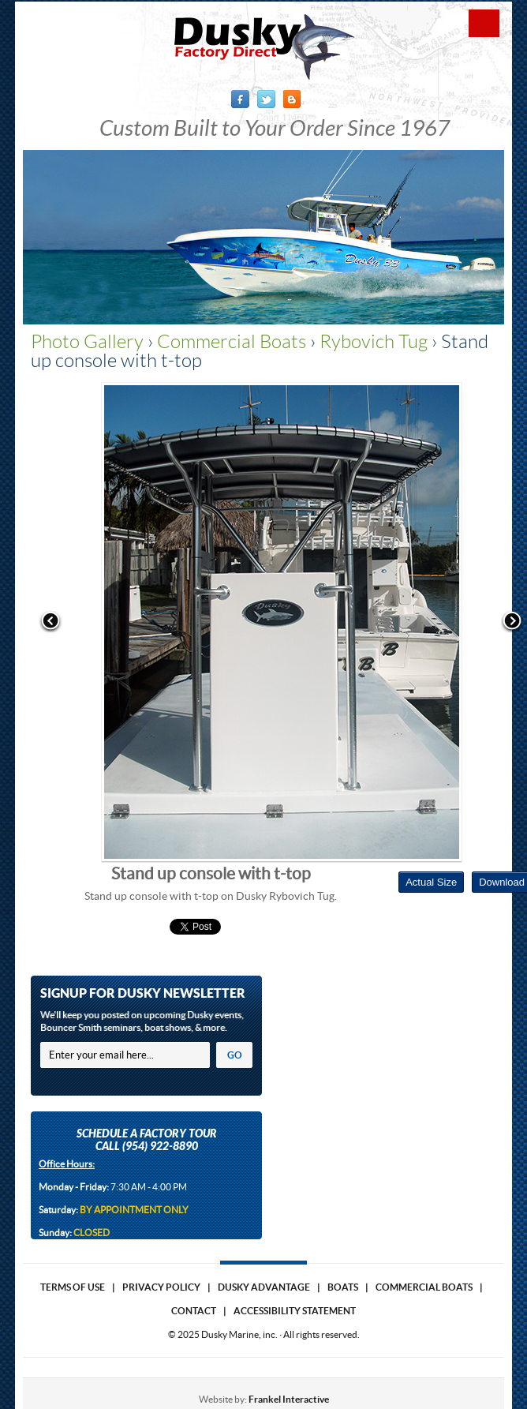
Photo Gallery (87, 342)
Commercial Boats (231, 342)
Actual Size (431, 882)
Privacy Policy (161, 1287)
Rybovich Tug (374, 342)
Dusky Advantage (264, 1287)
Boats (342, 1287)
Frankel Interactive (289, 1399)
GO (234, 1055)
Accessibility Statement (295, 1311)
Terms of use (72, 1287)
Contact (193, 1311)
